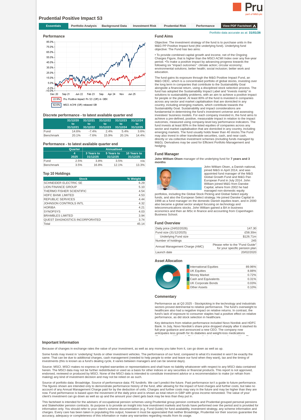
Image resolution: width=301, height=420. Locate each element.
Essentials (53, 26)
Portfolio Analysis (84, 26)
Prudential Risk (175, 26)
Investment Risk (144, 26)
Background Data (114, 26)
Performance (205, 26)
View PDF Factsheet (237, 26)
